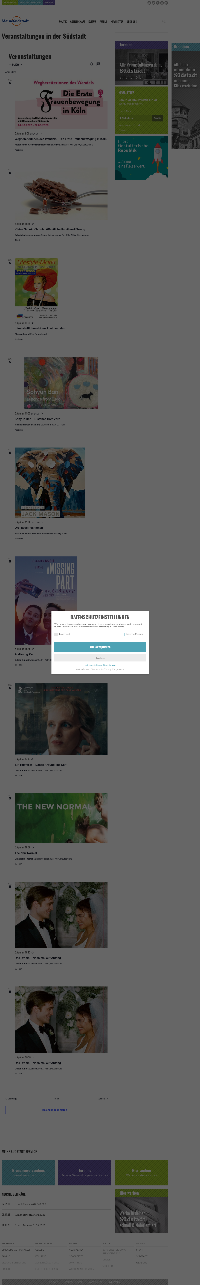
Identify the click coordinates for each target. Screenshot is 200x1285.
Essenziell (62, 632)
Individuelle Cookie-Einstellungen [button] (100, 664)
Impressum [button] (119, 668)
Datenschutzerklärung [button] (101, 668)
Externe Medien (132, 632)
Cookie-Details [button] (83, 668)
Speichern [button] (100, 656)
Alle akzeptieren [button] (100, 646)
